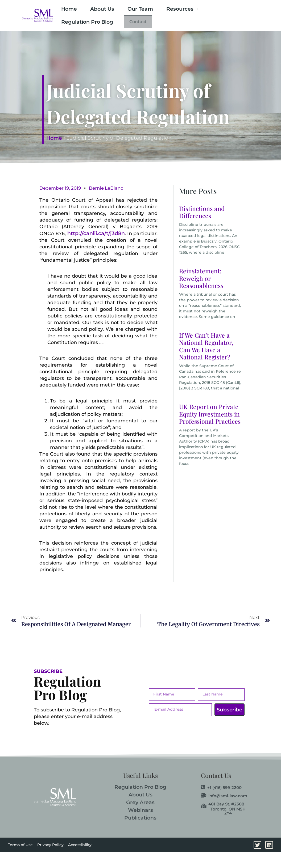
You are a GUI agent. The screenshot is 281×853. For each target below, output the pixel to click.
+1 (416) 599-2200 (221, 788)
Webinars (140, 811)
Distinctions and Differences (202, 213)
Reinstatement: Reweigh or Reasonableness (201, 279)
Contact (142, 22)
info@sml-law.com (224, 796)
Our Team (140, 9)
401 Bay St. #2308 (222, 805)
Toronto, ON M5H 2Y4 (228, 812)
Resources (182, 9)
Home (69, 9)
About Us (102, 9)
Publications (140, 818)
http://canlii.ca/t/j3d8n (96, 234)
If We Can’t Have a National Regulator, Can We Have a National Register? (206, 347)
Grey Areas (140, 803)
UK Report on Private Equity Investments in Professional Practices (210, 415)
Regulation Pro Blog (87, 22)
